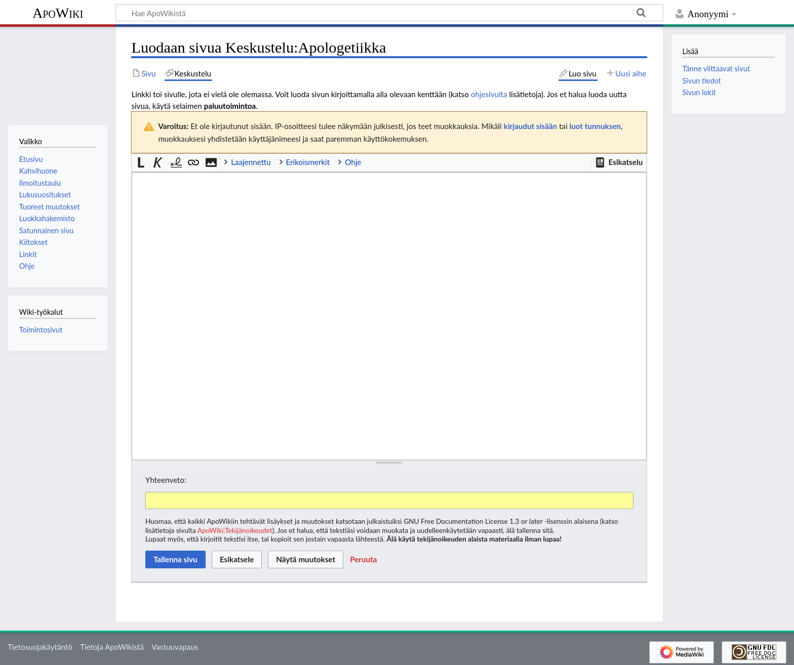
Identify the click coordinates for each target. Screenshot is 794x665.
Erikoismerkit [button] (308, 162)
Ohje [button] (353, 162)
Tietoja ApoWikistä (112, 646)
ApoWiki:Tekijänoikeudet (234, 530)
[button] (618, 162)
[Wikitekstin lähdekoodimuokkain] (389, 316)
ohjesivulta (489, 94)
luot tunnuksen (595, 126)
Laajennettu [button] (250, 162)
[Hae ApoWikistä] (389, 13)
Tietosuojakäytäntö (40, 646)
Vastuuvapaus (174, 646)
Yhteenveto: (165, 479)
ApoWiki (57, 13)
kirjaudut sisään (530, 126)
